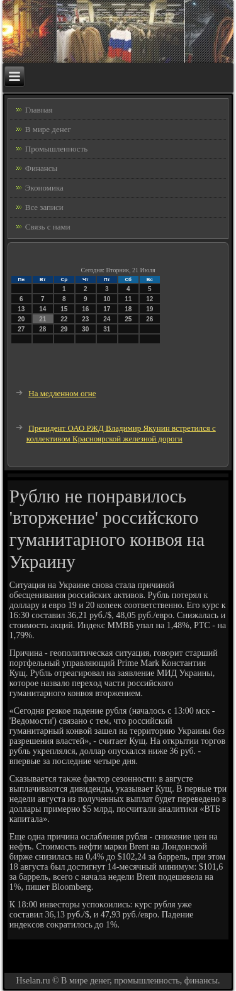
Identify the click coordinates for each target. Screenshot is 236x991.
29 (63, 329)
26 (149, 319)
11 (128, 299)
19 (149, 309)
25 (128, 319)
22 (63, 319)
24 (106, 319)
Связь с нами (47, 226)
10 (106, 299)
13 (21, 309)
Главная (39, 109)
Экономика (44, 187)
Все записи (44, 207)
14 (42, 309)
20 (21, 319)
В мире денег (48, 129)
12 (149, 299)
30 (85, 329)
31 (106, 329)
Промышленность (56, 148)
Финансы (41, 168)
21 (42, 319)
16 (85, 309)
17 (106, 309)
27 (21, 329)
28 (42, 329)
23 (85, 319)
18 (128, 309)
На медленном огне (62, 393)
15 (63, 309)
